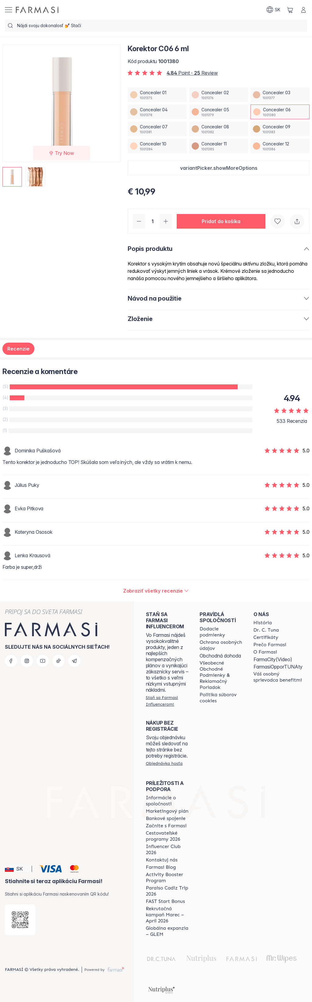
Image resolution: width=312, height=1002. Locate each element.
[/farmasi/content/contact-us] (162, 860)
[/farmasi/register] (167, 701)
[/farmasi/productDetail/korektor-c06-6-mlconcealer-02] (218, 94)
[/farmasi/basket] (290, 9)
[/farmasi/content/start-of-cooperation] (166, 826)
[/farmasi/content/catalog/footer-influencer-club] (167, 849)
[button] (219, 168)
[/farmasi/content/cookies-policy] (221, 698)
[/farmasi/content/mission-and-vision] (266, 630)
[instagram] (27, 661)
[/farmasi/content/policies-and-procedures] (221, 645)
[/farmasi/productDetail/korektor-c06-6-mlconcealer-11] (218, 146)
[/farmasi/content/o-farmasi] (265, 652)
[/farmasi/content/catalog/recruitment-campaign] (167, 915)
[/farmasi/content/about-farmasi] (263, 623)
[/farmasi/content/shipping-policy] (221, 632)
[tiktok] (58, 661)
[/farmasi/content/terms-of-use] (221, 675)
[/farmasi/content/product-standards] (266, 637)
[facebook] (11, 661)
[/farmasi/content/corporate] (167, 801)
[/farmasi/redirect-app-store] (20, 919)
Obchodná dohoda (220, 656)
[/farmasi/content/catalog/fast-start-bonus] (165, 901)
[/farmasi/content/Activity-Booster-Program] (167, 878)
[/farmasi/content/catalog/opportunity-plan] (167, 811)
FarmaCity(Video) (273, 659)
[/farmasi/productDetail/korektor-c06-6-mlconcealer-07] (157, 129)
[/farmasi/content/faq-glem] (167, 931)
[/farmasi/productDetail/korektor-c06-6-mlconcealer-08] (218, 129)
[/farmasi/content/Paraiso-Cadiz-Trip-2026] (167, 891)
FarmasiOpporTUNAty (278, 667)
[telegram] (74, 661)
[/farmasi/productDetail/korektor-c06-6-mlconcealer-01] (157, 94)
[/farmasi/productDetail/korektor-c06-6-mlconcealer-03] (280, 94)
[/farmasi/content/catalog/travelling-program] (167, 836)
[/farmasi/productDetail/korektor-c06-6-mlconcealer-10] (157, 146)
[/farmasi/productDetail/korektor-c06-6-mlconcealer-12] (280, 146)
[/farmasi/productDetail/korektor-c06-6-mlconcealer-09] (280, 129)
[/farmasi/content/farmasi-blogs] (161, 867)
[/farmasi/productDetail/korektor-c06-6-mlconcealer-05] (218, 112)
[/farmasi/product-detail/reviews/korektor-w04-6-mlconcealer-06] (156, 591)
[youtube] (43, 661)
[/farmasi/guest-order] (164, 763)
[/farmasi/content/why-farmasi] (270, 645)
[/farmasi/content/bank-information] (166, 818)
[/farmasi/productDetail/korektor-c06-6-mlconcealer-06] (280, 112)
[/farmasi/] (37, 9)
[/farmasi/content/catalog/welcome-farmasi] (278, 677)
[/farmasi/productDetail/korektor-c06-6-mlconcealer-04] (157, 112)
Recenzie (18, 349)
